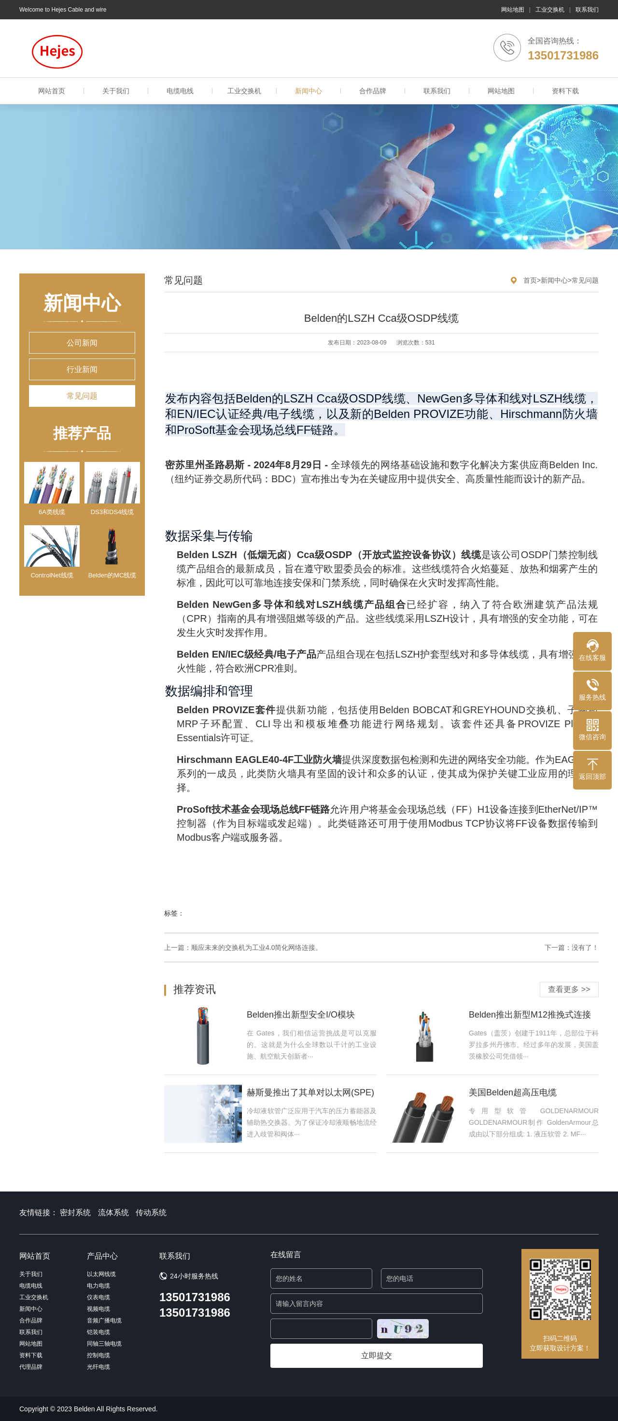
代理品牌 (30, 1367)
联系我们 (587, 9)
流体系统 (113, 1212)
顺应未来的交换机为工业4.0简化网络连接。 (256, 947)
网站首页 (51, 91)
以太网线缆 (101, 1274)
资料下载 (565, 91)
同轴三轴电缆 (104, 1343)
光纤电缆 (98, 1367)
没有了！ (585, 947)
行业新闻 (82, 369)
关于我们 (115, 91)
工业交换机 (549, 9)
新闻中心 (308, 91)
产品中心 (102, 1256)
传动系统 (151, 1212)
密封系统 (75, 1212)
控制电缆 (98, 1355)
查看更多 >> (569, 989)
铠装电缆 (98, 1332)
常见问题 (82, 396)
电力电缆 (98, 1285)
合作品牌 (372, 91)
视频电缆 (98, 1309)
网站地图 (512, 9)
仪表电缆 (98, 1297)
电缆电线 (180, 91)
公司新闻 (82, 343)
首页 (530, 280)
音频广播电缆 (104, 1320)
